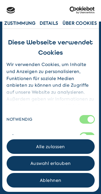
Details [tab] (49, 23)
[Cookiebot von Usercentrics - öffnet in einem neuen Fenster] (72, 10)
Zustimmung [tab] (19, 23)
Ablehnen (50, 180)
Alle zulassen (50, 146)
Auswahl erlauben (50, 163)
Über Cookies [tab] (79, 23)
